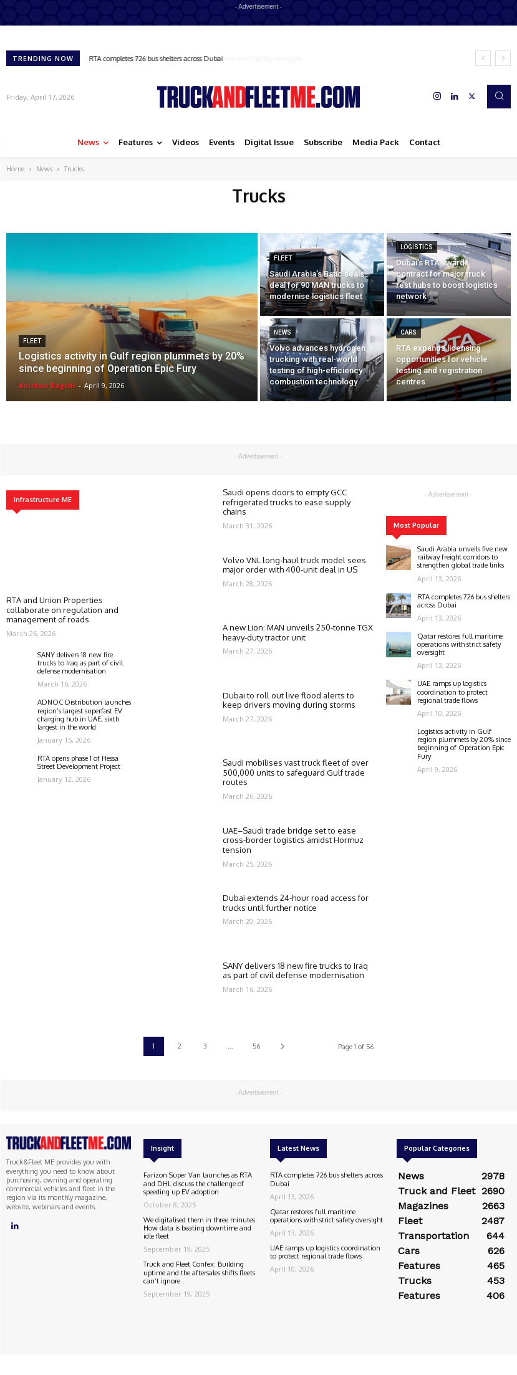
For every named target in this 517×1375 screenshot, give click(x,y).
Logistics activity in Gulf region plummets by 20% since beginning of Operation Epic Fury (464, 744)
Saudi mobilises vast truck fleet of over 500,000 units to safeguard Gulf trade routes (296, 772)
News (44, 168)
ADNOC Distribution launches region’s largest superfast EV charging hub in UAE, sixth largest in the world (84, 714)
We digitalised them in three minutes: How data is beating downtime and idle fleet (200, 1228)
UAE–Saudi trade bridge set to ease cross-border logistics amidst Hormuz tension (293, 840)
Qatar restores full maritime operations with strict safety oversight (460, 644)
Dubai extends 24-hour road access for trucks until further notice (296, 903)
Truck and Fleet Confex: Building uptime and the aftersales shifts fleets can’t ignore (199, 1272)
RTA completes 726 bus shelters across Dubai (156, 58)
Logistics (416, 247)
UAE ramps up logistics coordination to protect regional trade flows (452, 691)
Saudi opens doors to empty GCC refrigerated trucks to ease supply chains (286, 501)
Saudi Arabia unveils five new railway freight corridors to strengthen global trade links (462, 557)
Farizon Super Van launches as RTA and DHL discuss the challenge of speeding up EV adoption (197, 1183)
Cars (408, 332)
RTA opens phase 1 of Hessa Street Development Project (78, 762)
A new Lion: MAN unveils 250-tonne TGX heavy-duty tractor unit (298, 632)
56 (256, 1046)
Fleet (32, 341)
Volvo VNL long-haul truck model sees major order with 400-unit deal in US (294, 565)
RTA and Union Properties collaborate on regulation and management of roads (62, 609)
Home (15, 168)
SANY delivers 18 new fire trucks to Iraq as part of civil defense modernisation (80, 662)
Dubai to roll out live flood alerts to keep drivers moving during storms (289, 700)
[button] (499, 96)
